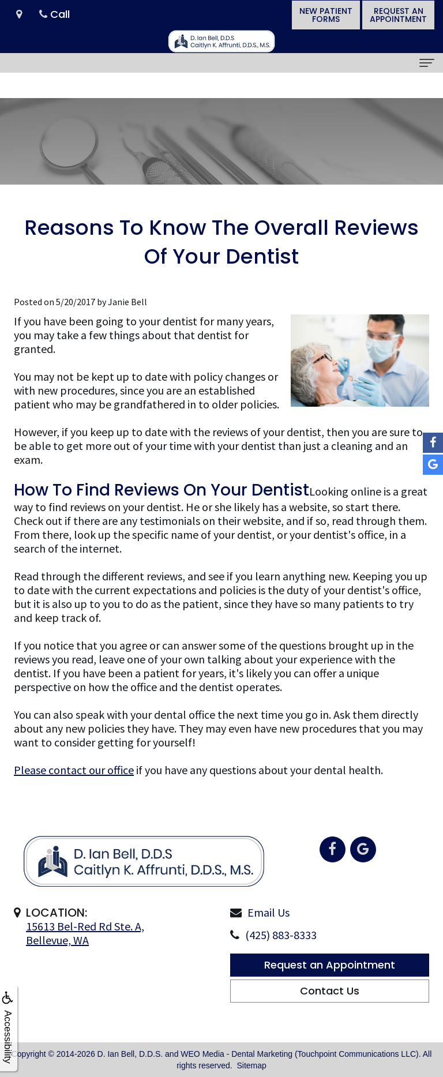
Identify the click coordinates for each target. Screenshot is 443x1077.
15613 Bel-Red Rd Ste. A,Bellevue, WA (85, 959)
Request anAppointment (398, 15)
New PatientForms (325, 15)
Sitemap (251, 1065)
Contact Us (329, 1017)
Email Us (268, 938)
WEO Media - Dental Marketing (236, 1054)
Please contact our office (74, 770)
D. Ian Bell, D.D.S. (130, 1054)
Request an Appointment (329, 991)
